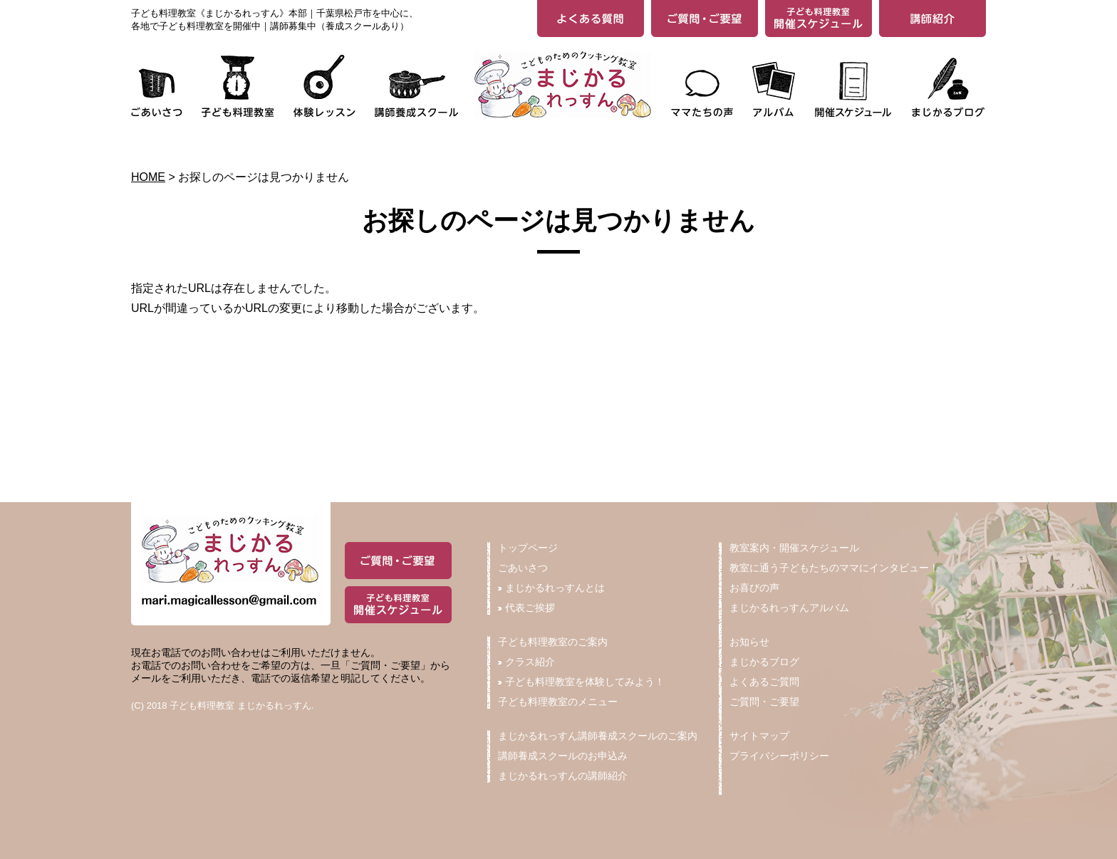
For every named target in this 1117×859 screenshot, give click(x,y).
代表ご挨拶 (526, 607)
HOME (148, 177)
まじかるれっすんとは (551, 587)
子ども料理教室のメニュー (558, 701)
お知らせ (749, 641)
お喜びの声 (754, 587)
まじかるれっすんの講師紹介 (563, 775)
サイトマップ (759, 735)
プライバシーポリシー (779, 755)
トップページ (528, 547)
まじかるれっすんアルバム (789, 607)
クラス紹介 (526, 661)
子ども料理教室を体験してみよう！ (581, 681)
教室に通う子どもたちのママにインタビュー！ (834, 567)
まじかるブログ (764, 661)
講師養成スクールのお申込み (563, 755)
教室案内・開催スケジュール (794, 547)
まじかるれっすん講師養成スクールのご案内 (597, 735)
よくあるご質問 (764, 681)
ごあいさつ (523, 567)
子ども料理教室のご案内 (553, 641)
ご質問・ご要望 (764, 701)
